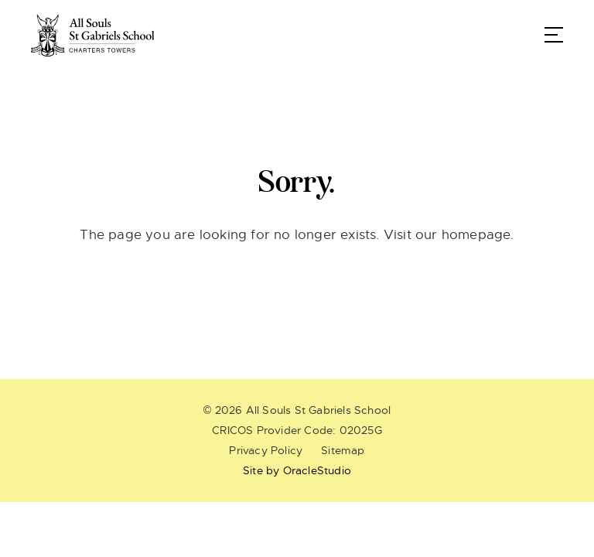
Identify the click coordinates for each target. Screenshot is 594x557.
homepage (476, 235)
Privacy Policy (265, 450)
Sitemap (342, 450)
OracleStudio (317, 470)
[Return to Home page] (93, 35)
